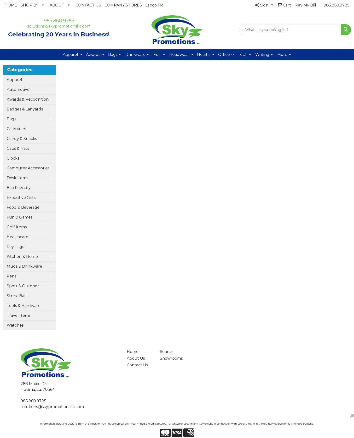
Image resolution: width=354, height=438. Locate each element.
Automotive (18, 89)
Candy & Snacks (22, 138)
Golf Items (17, 227)
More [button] (282, 54)
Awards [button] (93, 54)
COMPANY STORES (123, 5)
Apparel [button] (70, 54)
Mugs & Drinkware (24, 266)
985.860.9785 (336, 5)
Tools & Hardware (24, 305)
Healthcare (17, 237)
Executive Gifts (21, 197)
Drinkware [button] (135, 54)
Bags (11, 119)
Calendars (16, 129)
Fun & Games (19, 217)
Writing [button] (262, 54)
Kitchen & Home (22, 256)
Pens (11, 276)
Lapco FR (154, 5)
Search (166, 351)
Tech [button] (242, 54)
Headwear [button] (179, 54)
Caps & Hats (18, 148)
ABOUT (57, 5)
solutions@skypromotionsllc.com (59, 26)
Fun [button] (157, 54)
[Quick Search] (290, 29)
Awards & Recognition (28, 99)
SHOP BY (29, 5)
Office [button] (224, 54)
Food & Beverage (23, 207)
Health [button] (203, 54)
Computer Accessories (28, 168)
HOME (11, 5)
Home (133, 351)
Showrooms (171, 358)
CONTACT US (88, 5)
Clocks (13, 158)
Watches (15, 325)
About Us (136, 358)
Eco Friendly (19, 187)
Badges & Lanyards (25, 109)
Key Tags (15, 246)
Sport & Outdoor (23, 286)
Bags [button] (112, 54)
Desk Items (17, 178)
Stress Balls (17, 296)
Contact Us (137, 365)
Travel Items (18, 315)
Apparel (14, 79)
